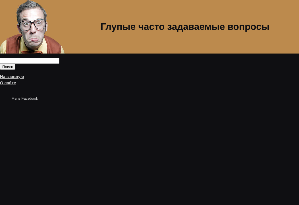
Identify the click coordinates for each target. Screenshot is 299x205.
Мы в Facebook (24, 98)
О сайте (8, 83)
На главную (12, 76)
